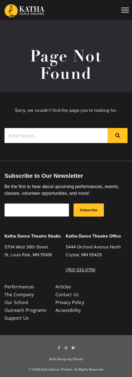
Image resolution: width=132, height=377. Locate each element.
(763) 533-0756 (80, 270)
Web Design (58, 359)
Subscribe (88, 210)
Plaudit (78, 359)
